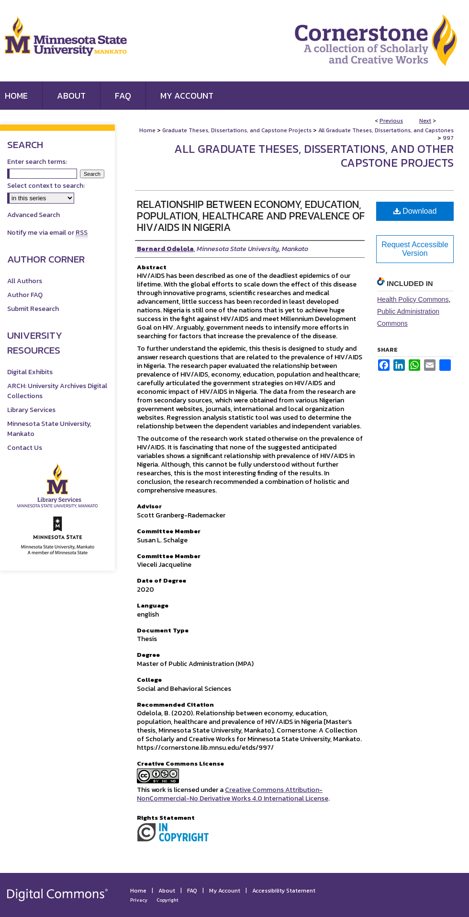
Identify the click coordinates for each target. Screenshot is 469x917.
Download (415, 211)
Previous (391, 120)
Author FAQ (25, 295)
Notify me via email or (47, 233)
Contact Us (24, 448)
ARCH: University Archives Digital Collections (57, 391)
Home (147, 130)
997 (448, 138)
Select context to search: (46, 186)
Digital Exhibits (30, 372)
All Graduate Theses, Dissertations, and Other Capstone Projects (314, 155)
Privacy (138, 900)
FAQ (192, 890)
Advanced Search (33, 215)
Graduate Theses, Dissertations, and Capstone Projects (237, 130)
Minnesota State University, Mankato (49, 429)
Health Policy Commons (412, 299)
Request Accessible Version (414, 249)
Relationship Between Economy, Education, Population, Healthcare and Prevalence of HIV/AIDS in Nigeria (251, 215)
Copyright (167, 900)
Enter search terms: (37, 162)
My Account (224, 890)
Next (425, 120)
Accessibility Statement (283, 890)
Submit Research (33, 309)
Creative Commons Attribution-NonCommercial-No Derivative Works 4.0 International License (232, 794)
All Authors (24, 281)
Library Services (31, 410)
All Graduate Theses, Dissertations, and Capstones (386, 130)
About (166, 890)
